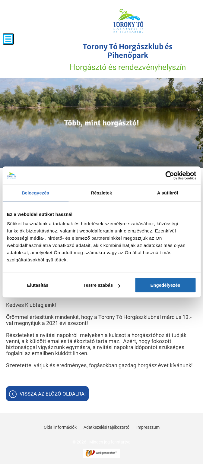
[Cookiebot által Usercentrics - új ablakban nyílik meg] (169, 175)
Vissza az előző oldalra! (53, 394)
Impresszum (148, 427)
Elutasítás (38, 285)
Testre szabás (101, 285)
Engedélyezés (165, 285)
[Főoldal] (128, 21)
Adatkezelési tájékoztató (106, 427)
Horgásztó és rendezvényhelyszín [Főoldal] (127, 57)
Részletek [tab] (101, 192)
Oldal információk (60, 427)
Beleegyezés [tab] (35, 192)
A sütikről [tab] (167, 192)
